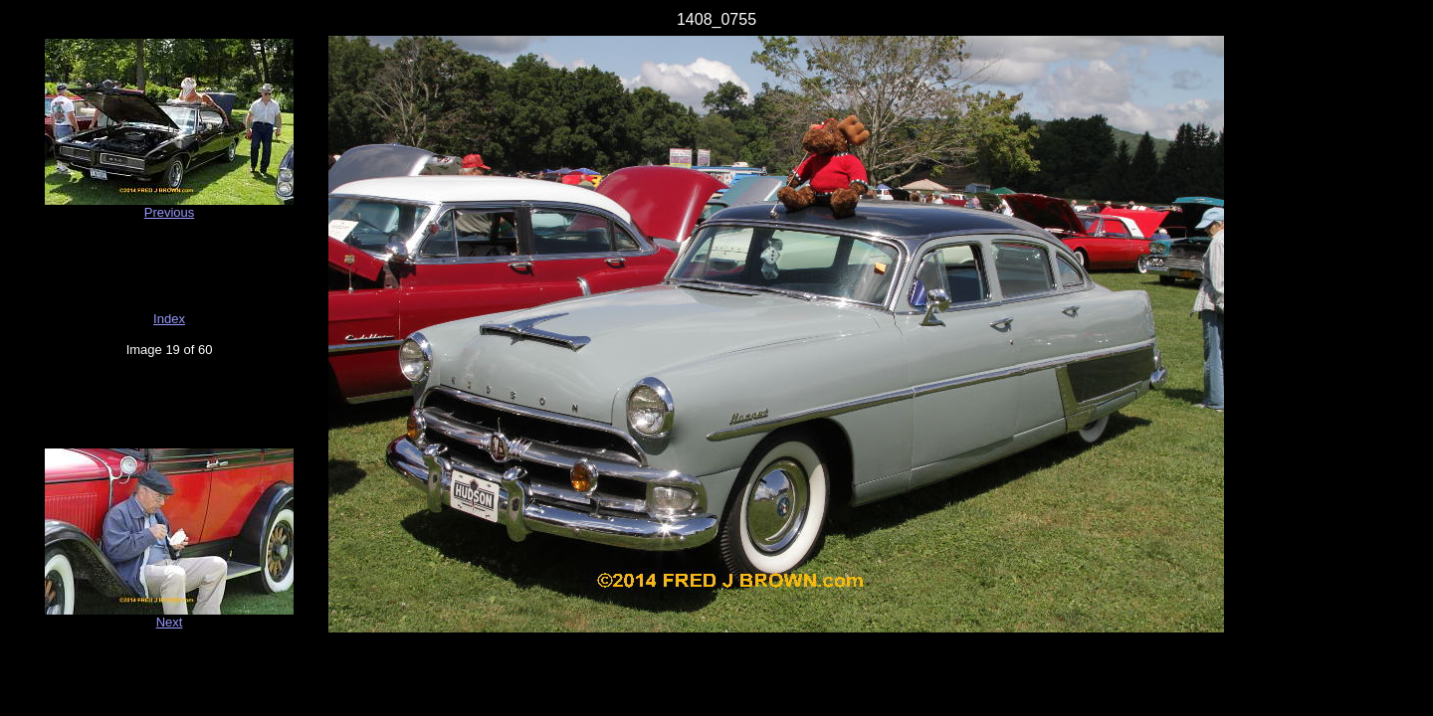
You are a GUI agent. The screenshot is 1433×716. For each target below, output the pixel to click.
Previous (169, 212)
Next (169, 622)
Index (169, 318)
